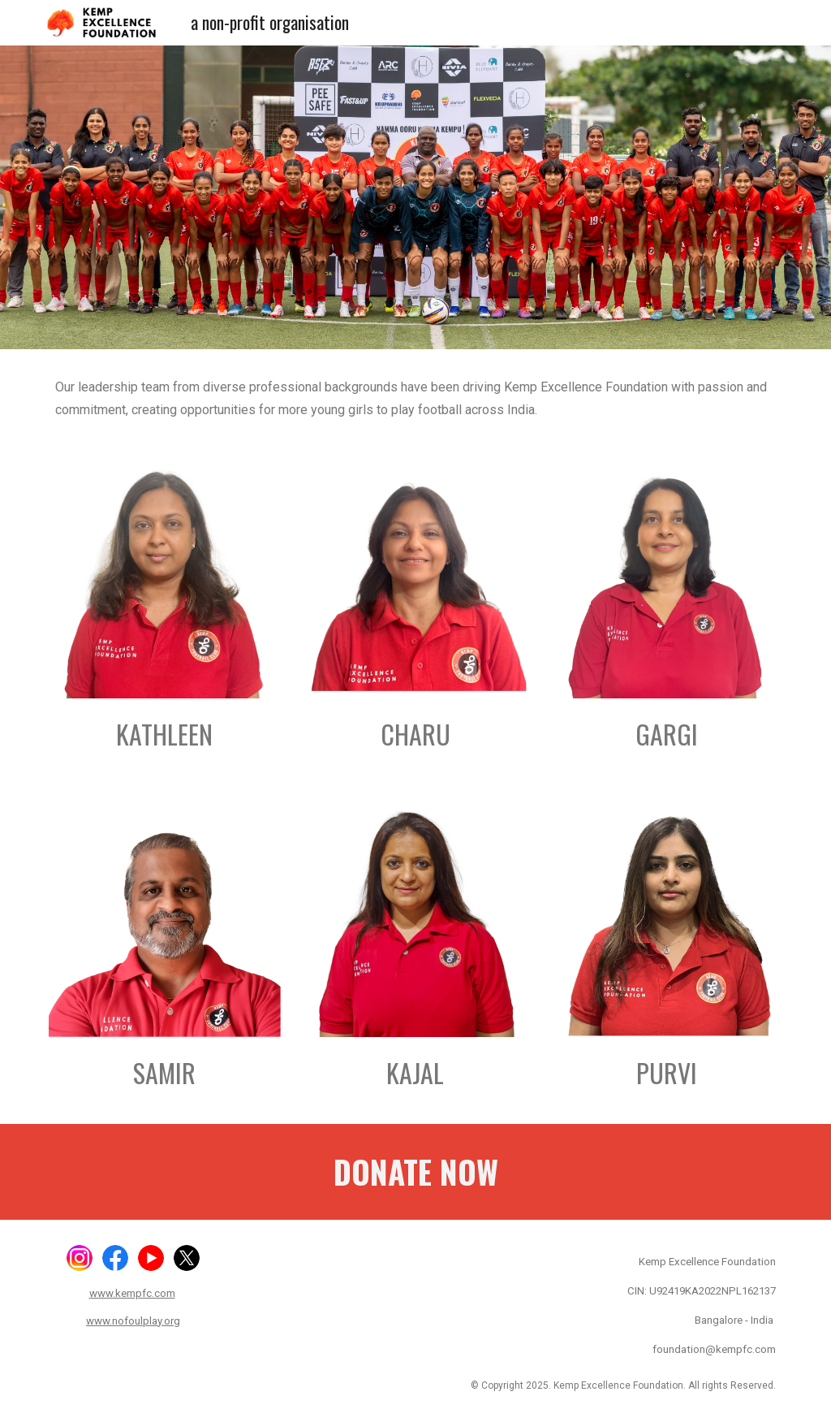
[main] (416, 397)
